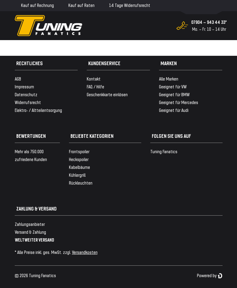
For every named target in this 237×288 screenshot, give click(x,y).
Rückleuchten (80, 182)
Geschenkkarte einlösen (107, 94)
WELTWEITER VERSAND (34, 239)
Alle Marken (168, 78)
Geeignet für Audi (174, 110)
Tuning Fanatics (163, 151)
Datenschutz (26, 94)
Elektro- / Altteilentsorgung (38, 110)
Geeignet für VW (173, 86)
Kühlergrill (77, 175)
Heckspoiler (79, 159)
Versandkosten (85, 252)
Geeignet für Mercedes (178, 102)
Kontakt (94, 78)
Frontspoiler (79, 151)
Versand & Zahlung (30, 232)
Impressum (24, 86)
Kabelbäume (79, 167)
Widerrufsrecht (28, 102)
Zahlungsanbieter (30, 224)
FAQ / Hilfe (95, 86)
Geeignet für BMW (174, 94)
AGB (18, 78)
